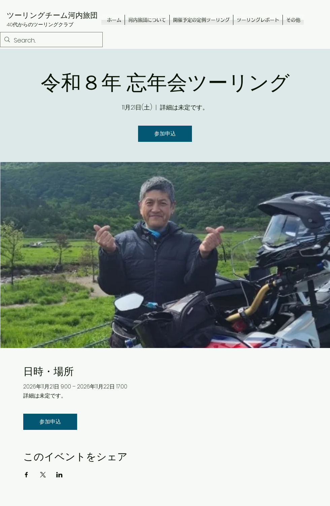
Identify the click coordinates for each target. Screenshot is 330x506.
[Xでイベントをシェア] (43, 474)
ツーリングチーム (37, 15)
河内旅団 (83, 15)
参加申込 (165, 133)
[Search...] (51, 40)
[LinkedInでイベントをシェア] (59, 474)
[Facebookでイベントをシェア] (26, 474)
